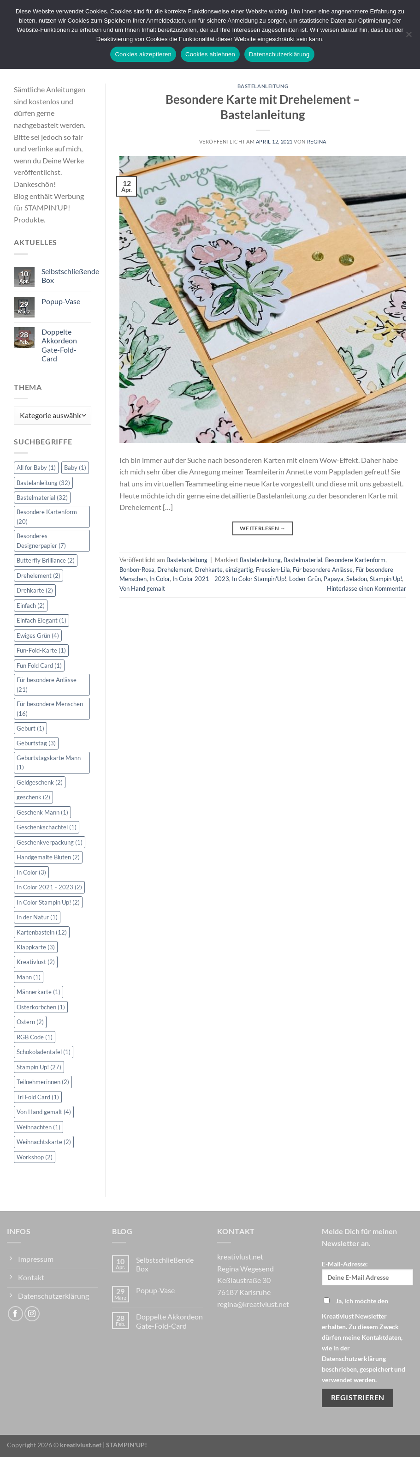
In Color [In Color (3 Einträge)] (31, 872)
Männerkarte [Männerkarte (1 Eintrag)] (38, 991)
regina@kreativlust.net (253, 1304)
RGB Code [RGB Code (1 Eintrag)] (35, 1037)
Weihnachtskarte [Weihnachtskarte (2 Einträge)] (44, 1141)
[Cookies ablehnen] (408, 37)
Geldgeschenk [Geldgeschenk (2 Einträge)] (40, 782)
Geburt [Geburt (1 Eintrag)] (30, 728)
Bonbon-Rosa (136, 569)
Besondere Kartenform (355, 560)
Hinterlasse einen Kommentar (366, 588)
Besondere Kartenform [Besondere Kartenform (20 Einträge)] (47, 516)
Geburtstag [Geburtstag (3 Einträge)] (36, 743)
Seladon (356, 578)
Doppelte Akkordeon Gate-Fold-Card (59, 345)
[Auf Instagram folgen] (32, 1313)
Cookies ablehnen (210, 54)
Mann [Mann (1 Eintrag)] (29, 977)
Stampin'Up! (386, 578)
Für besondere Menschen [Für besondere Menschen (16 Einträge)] (50, 708)
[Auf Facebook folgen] (15, 1313)
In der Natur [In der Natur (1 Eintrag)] (37, 917)
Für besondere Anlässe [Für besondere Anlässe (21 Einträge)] (47, 684)
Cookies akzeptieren (143, 54)
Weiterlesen (263, 528)
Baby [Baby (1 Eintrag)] (75, 467)
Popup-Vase (60, 301)
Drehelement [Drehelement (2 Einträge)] (38, 575)
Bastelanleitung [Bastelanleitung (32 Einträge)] (43, 482)
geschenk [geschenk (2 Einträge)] (33, 797)
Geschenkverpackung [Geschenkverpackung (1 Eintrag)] (50, 842)
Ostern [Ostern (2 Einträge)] (30, 1021)
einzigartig (239, 569)
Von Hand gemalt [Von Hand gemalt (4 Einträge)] (44, 1111)
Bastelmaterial (303, 560)
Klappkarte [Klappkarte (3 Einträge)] (36, 947)
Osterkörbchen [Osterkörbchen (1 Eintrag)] (41, 1007)
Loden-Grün (305, 578)
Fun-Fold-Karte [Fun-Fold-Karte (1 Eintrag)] (41, 650)
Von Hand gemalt (142, 588)
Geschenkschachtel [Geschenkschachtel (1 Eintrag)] (47, 827)
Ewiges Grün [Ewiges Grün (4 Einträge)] (38, 635)
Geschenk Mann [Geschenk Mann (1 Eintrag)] (42, 812)
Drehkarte (209, 569)
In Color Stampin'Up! (259, 578)
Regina (316, 141)
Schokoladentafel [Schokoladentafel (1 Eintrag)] (44, 1051)
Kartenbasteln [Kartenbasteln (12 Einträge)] (42, 932)
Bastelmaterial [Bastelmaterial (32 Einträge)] (42, 497)
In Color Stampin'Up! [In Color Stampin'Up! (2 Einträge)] (48, 902)
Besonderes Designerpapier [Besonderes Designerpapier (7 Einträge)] (41, 540)
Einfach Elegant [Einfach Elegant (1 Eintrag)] (41, 620)
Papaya (333, 578)
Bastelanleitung (262, 86)
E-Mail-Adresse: (367, 1272)
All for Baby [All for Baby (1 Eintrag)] (36, 467)
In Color (159, 578)
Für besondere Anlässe (323, 569)
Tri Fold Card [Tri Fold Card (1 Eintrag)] (38, 1097)
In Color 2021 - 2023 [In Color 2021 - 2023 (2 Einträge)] (49, 887)
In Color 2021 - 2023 (200, 578)
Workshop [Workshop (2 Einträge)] (35, 1157)
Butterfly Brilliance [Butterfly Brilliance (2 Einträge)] (46, 560)
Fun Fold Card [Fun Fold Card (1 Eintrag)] (39, 665)
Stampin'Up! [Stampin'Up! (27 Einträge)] (39, 1067)
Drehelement (174, 569)
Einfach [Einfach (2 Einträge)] (31, 605)
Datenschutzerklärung (279, 54)
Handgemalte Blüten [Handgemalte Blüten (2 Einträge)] (48, 857)
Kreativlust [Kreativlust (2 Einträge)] (36, 961)
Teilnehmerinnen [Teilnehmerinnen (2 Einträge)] (43, 1081)
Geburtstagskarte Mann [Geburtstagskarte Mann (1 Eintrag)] (49, 762)
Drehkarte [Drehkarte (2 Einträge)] (35, 590)
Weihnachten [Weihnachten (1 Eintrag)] (38, 1127)
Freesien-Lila (273, 569)
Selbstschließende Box (70, 275)
